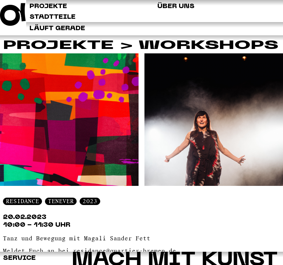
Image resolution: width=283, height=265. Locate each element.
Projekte (58, 46)
